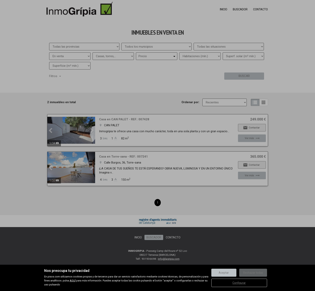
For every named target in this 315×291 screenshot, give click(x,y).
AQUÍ (73, 280)
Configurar (239, 282)
